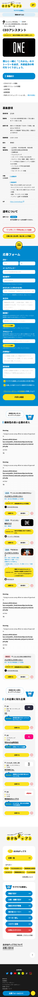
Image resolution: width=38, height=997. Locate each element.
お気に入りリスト (14, 930)
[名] (27, 263)
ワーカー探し (13, 918)
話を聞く (23, 513)
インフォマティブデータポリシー (11, 984)
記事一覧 (11, 858)
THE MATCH (8, 872)
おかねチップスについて (13, 944)
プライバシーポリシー (10, 391)
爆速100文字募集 (14, 905)
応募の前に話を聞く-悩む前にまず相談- (19, 236)
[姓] (11, 263)
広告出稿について (27, 877)
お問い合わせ (8, 948)
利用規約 (22, 391)
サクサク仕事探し (19, 3)
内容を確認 (19, 397)
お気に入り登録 (14, 230)
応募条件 (13, 176)
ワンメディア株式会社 (12, 21)
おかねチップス (19, 836)
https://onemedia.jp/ (16, 201)
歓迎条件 (13, 182)
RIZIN (6, 868)
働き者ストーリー (14, 912)
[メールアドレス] (19, 272)
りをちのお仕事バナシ (16, 868)
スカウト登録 (13, 924)
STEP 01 (13, 217)
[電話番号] (19, 280)
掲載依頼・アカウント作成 (25, 935)
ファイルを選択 (9, 325)
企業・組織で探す (14, 899)
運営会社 (4, 978)
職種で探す (12, 893)
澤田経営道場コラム (19, 872)
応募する (10, 513)
